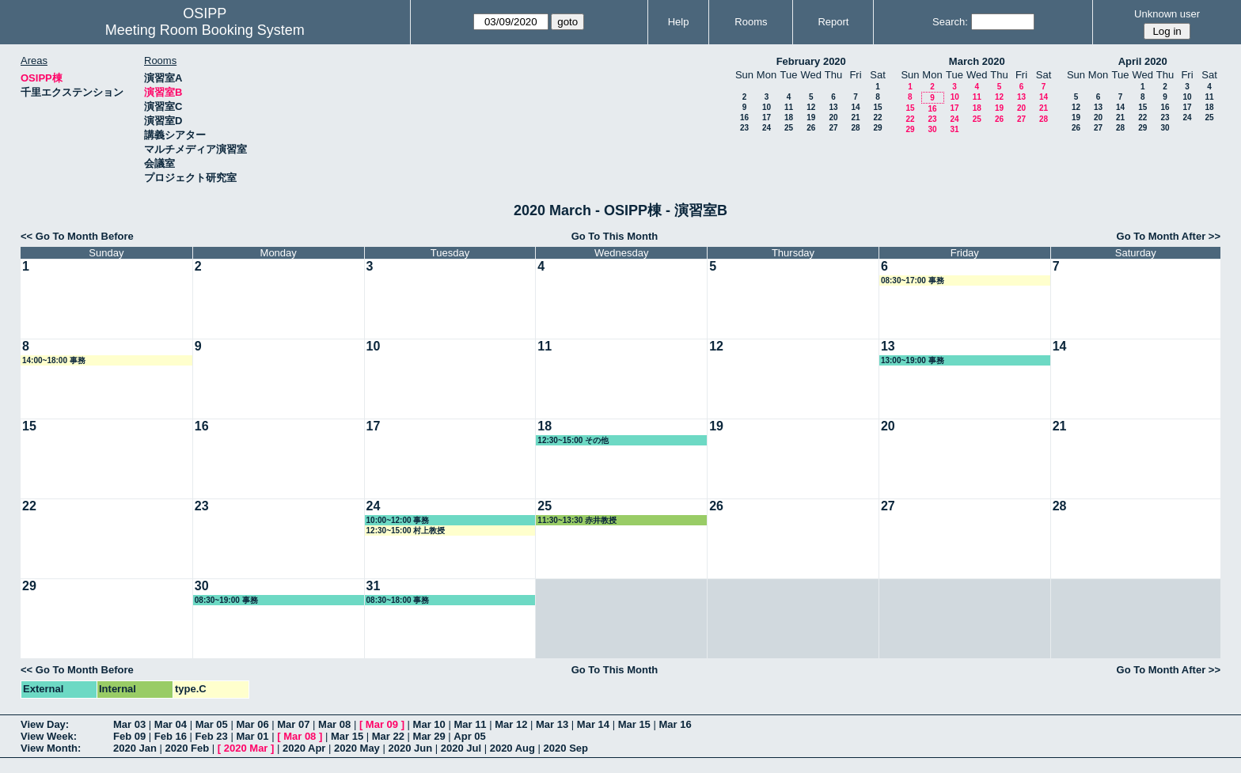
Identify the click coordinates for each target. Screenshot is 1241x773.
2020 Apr (304, 748)
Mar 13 (552, 724)
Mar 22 (388, 736)
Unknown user (1167, 14)
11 (788, 107)
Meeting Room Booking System (205, 30)
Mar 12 (511, 724)
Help (678, 22)
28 (855, 127)
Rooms (750, 22)
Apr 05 (469, 736)
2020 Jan (135, 748)
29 (877, 127)
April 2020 (1142, 61)
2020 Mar (246, 748)
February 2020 (811, 61)
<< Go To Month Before (77, 236)
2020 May (357, 748)
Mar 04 (170, 724)
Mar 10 (429, 724)
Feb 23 (211, 736)
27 (833, 127)
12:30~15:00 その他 (573, 440)
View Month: (51, 748)
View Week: (49, 736)
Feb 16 (170, 736)
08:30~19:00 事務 (226, 600)
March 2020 (977, 61)
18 (788, 117)
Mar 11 (470, 724)
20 (833, 117)
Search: (950, 22)
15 (877, 107)
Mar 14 (593, 724)
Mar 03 (129, 724)
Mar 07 (293, 724)
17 (766, 117)
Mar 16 (674, 724)
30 (932, 129)
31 (954, 129)
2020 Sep (566, 748)
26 (810, 127)
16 (744, 117)
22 (877, 117)
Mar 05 (211, 724)
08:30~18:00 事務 (398, 600)
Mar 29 (429, 736)
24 (766, 127)
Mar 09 (382, 724)
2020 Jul (461, 748)
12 (810, 107)
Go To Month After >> (1168, 236)
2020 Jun (410, 748)
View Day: (45, 724)
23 (744, 127)
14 (855, 107)
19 (810, 117)
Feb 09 (129, 736)
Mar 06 (252, 724)
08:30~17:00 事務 (912, 280)
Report (833, 22)
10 (766, 107)
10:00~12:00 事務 (398, 520)
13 (833, 107)
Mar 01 (252, 736)
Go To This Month (614, 236)
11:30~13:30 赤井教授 (577, 520)
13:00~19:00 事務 (912, 360)
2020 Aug (512, 748)
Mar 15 (634, 724)
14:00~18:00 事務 (53, 360)
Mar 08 (334, 724)
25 (788, 127)
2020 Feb (187, 748)
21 (855, 117)
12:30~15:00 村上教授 (406, 530)
